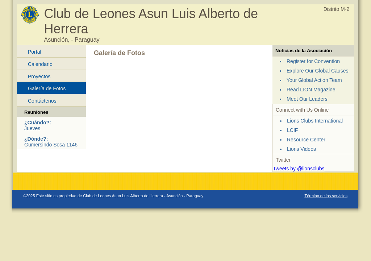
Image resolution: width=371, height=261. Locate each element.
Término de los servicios (325, 196)
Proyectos (39, 76)
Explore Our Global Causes (317, 71)
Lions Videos (301, 149)
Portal (34, 52)
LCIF (292, 130)
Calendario (40, 64)
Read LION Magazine (311, 89)
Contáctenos (42, 101)
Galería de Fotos (47, 88)
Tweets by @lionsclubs (299, 168)
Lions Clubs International (315, 121)
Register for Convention (313, 61)
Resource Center (306, 139)
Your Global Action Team (314, 80)
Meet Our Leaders (307, 99)
